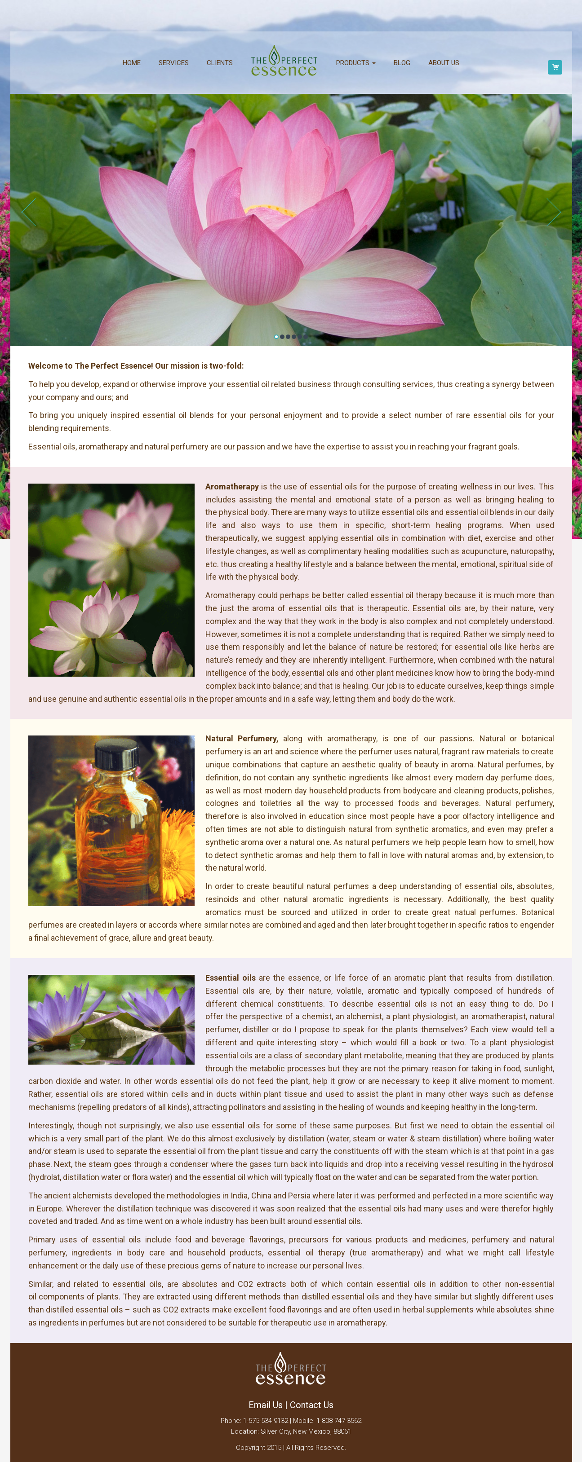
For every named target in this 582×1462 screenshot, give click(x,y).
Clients (220, 63)
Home (132, 63)
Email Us (266, 1405)
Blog (402, 63)
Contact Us (311, 1405)
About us (443, 63)
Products (356, 63)
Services (174, 63)
